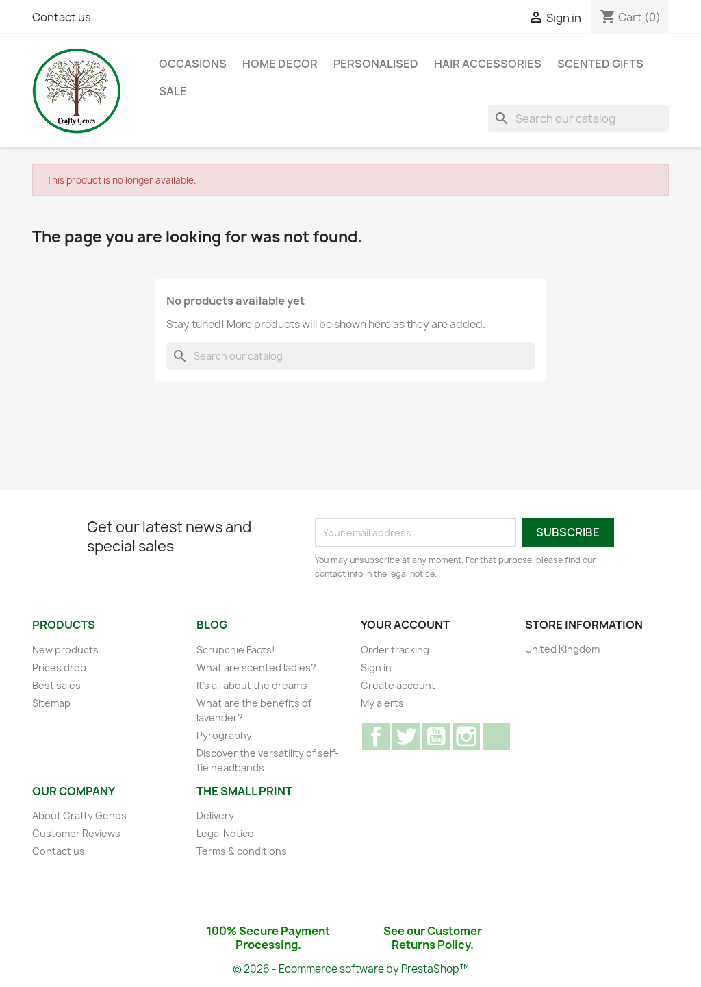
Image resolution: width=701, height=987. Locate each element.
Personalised (375, 63)
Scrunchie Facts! (235, 649)
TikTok (496, 736)
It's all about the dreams (251, 685)
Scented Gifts (600, 63)
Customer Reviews (76, 833)
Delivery (215, 815)
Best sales (56, 685)
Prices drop (59, 667)
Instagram (466, 736)
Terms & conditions (241, 851)
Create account (398, 685)
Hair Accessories (487, 63)
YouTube (436, 736)
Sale (173, 91)
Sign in (376, 667)
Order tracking (395, 649)
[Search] (578, 118)
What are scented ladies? (256, 667)
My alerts (382, 703)
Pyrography (224, 735)
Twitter (406, 736)
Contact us (61, 17)
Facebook (376, 736)
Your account (405, 624)
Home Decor (280, 63)
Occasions (193, 63)
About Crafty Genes (79, 815)
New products (65, 649)
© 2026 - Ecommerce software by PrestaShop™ (351, 969)
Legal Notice (225, 833)
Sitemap (51, 703)
